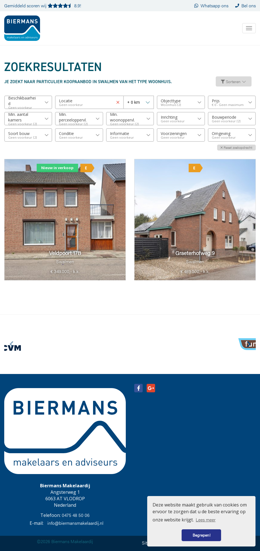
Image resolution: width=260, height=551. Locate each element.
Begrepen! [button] (201, 535)
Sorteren (234, 81)
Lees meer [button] (205, 519)
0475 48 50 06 (76, 515)
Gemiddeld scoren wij (42, 5)
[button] (236, 148)
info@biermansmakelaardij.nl (75, 523)
